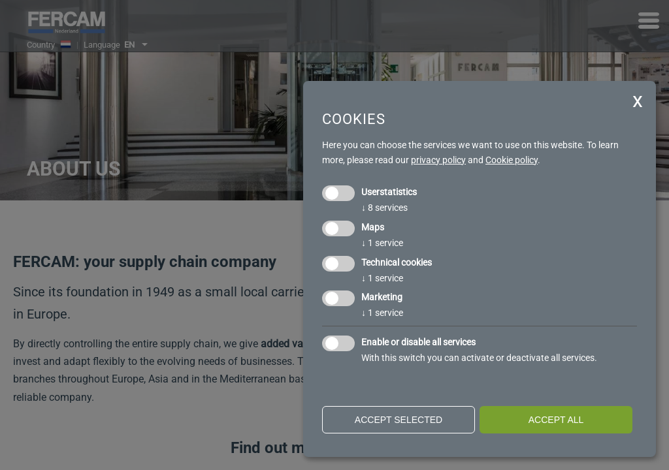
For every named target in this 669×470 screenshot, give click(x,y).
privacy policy (438, 160)
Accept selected (398, 420)
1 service (382, 243)
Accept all (556, 420)
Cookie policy (511, 160)
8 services (384, 207)
